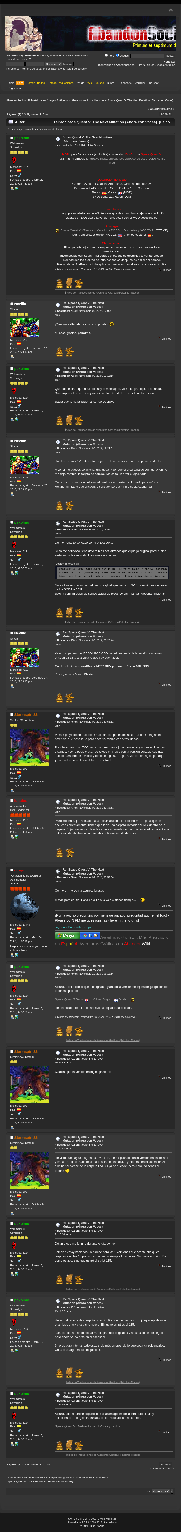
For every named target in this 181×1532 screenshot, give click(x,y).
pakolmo (21, 138)
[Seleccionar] (72, 564)
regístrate (67, 55)
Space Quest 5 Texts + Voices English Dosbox (95, 999)
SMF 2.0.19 (74, 1519)
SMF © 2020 (90, 1519)
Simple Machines (107, 1519)
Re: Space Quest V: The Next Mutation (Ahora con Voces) (83, 305)
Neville (20, 304)
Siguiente (32, 114)
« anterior (154, 108)
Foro (109, 55)
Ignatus (20, 800)
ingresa (54, 55)
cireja (19, 870)
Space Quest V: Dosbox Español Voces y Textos (87, 1426)
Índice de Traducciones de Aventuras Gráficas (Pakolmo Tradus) (111, 292)
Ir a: (149, 1491)
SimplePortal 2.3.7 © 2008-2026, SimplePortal (92, 1522)
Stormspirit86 (26, 715)
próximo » (167, 108)
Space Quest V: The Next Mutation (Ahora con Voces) (87, 139)
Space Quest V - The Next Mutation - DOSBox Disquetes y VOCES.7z (108, 230)
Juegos (122, 55)
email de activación (17, 59)
